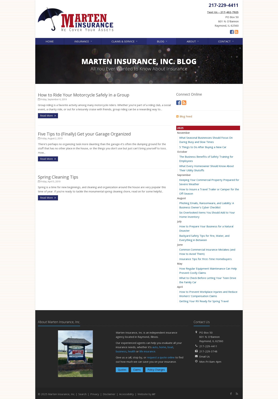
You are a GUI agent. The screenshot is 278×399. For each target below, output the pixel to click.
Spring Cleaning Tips (58, 177)
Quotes (122, 369)
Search (82, 394)
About (193, 41)
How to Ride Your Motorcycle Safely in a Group (83, 95)
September (184, 175)
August (181, 198)
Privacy (94, 394)
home (162, 347)
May (179, 263)
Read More (48, 115)
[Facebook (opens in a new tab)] (232, 32)
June (180, 244)
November (183, 132)
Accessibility (126, 394)
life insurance (147, 351)
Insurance (83, 41)
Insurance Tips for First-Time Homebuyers (205, 259)
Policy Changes (156, 369)
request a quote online (161, 357)
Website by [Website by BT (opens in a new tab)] (146, 394)
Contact (226, 41)
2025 (180, 128)
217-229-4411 (208, 346)
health (131, 351)
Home (50, 41)
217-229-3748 (208, 351)
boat (170, 347)
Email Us (204, 356)
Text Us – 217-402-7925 (222, 12)
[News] (236, 32)
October (182, 151)
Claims (137, 369)
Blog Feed (184, 116)
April (180, 287)
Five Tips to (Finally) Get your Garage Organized (84, 134)
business (121, 351)
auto (155, 347)
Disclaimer (109, 394)
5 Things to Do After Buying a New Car (202, 147)
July (179, 221)
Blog (162, 41)
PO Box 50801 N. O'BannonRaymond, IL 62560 (211, 337)
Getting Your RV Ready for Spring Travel (204, 301)
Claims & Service (125, 41)
